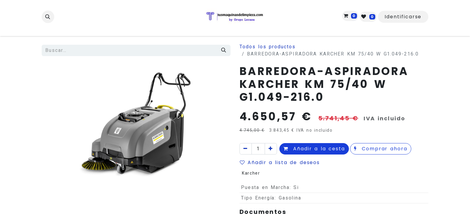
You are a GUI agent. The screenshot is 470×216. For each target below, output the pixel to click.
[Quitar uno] (245, 148)
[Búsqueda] (224, 50)
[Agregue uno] (271, 148)
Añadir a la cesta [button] (314, 148)
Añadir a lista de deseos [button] (280, 162)
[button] (48, 16)
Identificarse (403, 16)
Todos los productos (267, 47)
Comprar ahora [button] (380, 148)
